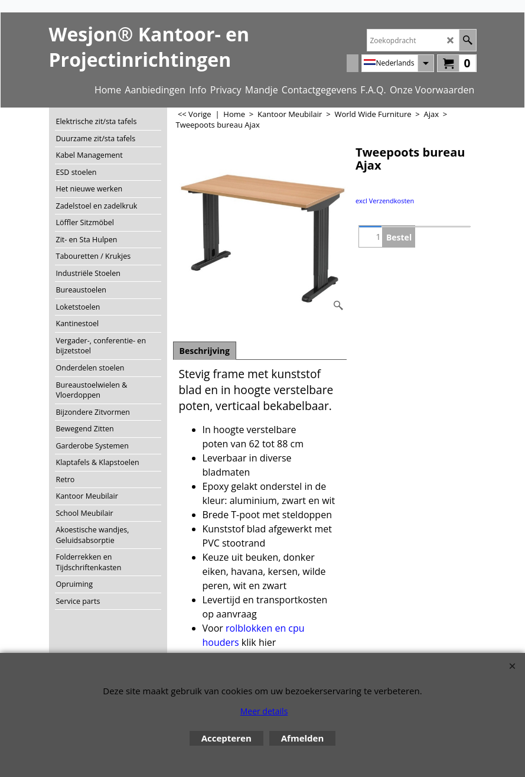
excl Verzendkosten (385, 200)
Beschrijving (205, 350)
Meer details (264, 711)
